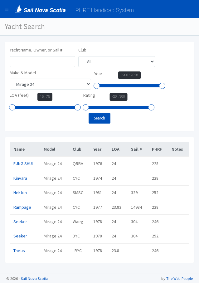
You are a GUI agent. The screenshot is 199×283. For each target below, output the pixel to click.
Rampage (22, 207)
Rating (89, 95)
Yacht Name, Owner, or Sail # (36, 50)
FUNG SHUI (23, 163)
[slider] (97, 86)
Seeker (20, 221)
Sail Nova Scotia (34, 278)
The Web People (179, 278)
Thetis (19, 250)
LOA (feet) (19, 95)
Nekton (20, 192)
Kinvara (20, 178)
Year (98, 73)
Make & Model (23, 73)
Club (82, 50)
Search (99, 118)
